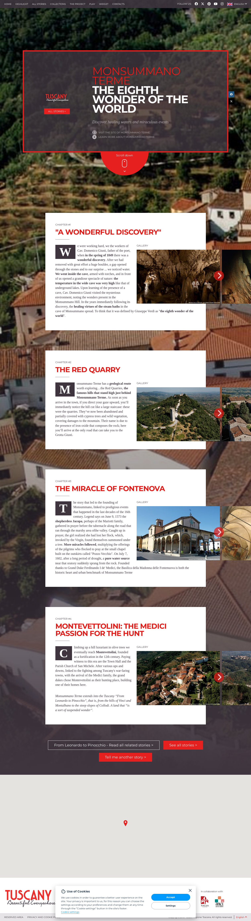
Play (92, 4)
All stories (39, 4)
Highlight (21, 4)
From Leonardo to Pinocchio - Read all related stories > (103, 745)
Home (7, 4)
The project (77, 4)
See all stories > (183, 745)
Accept (170, 897)
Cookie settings (70, 912)
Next (219, 276)
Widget (103, 4)
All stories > (57, 111)
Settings (171, 905)
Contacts (118, 4)
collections (58, 4)
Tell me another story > (125, 757)
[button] (237, 4)
